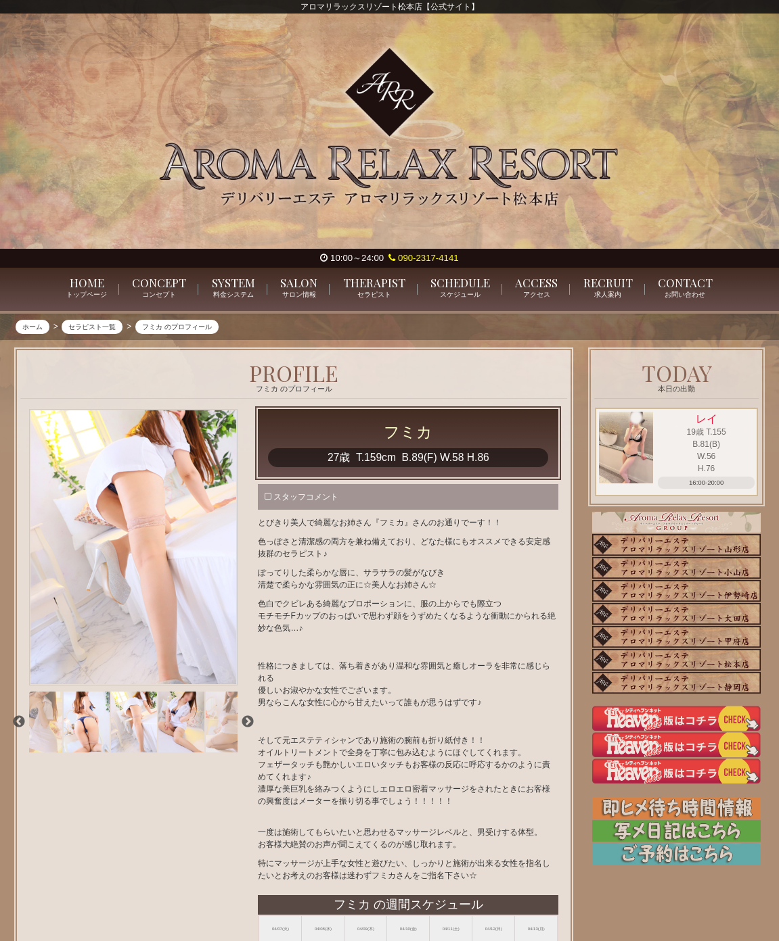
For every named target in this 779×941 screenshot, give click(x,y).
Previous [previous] (19, 722)
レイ (706, 419)
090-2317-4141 (423, 258)
